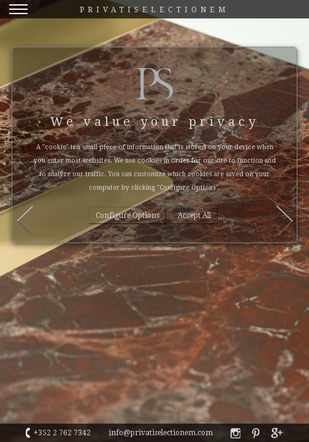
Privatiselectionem (154, 10)
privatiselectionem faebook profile (235, 433)
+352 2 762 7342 (62, 432)
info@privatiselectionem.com (161, 432)
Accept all (194, 215)
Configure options (127, 215)
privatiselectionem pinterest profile (255, 433)
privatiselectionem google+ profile (277, 433)
